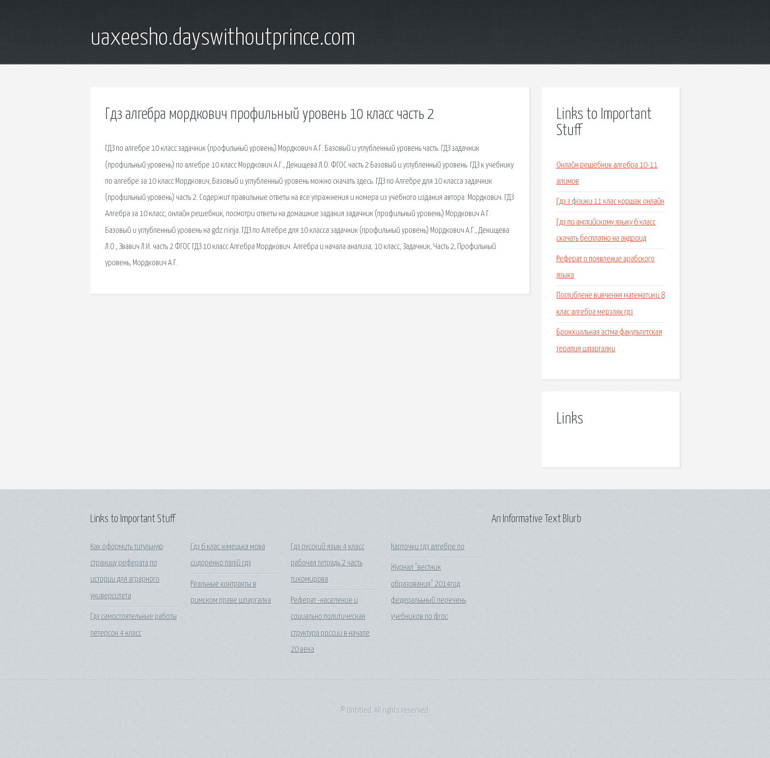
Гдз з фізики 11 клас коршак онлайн (610, 201)
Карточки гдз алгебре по (428, 547)
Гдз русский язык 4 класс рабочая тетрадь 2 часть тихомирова (327, 563)
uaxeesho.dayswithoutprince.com (223, 38)
